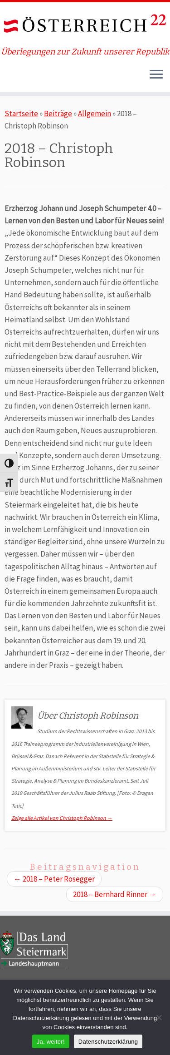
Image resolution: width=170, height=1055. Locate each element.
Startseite (21, 113)
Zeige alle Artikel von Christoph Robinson (61, 817)
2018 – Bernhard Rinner (114, 894)
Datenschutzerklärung (108, 1041)
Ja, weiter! (51, 1041)
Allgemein (94, 113)
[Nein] (158, 1017)
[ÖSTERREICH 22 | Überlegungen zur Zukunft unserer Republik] (85, 25)
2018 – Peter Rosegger (54, 879)
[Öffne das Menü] (156, 75)
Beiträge (58, 113)
